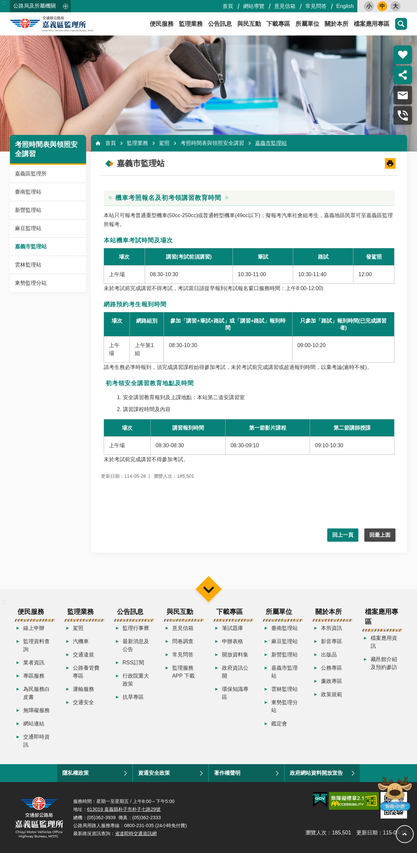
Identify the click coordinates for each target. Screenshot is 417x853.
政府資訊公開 (235, 672)
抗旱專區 (133, 697)
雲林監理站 (28, 265)
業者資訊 (33, 662)
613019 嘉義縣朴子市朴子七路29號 (124, 809)
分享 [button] (402, 75)
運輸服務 (83, 689)
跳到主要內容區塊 (3, 3)
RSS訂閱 (133, 662)
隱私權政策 (75, 773)
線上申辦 (33, 628)
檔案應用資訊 (384, 642)
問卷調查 (182, 641)
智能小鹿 (394, 793)
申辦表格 (232, 641)
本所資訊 (331, 628)
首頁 (228, 6)
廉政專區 (331, 681)
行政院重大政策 (136, 680)
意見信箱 (284, 6)
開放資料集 (235, 654)
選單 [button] (208, 589)
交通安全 (83, 702)
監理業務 (191, 24)
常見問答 (316, 6)
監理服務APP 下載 (183, 672)
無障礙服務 (36, 710)
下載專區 (278, 24)
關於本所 (336, 24)
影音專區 (331, 641)
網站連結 (33, 723)
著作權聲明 (227, 773)
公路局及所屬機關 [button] (34, 6)
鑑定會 (279, 723)
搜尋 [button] (401, 24)
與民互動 (249, 24)
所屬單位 (307, 24)
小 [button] (369, 6)
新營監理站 (28, 210)
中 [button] (382, 6)
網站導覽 (253, 6)
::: (4, 3)
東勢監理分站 (31, 283)
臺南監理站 (28, 192)
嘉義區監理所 (69, 23)
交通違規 (83, 654)
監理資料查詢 (36, 645)
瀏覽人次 (316, 832)
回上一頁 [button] (342, 535)
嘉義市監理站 (31, 246)
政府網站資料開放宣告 (316, 773)
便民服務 (162, 24)
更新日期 (367, 832)
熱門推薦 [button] (402, 54)
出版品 (329, 654)
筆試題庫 (232, 628)
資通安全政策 (154, 773)
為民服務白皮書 (36, 693)
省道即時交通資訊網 (136, 833)
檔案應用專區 (372, 24)
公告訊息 (220, 24)
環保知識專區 (235, 693)
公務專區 (331, 668)
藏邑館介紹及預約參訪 (384, 663)
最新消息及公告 (136, 645)
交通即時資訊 (36, 741)
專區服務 (33, 676)
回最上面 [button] (380, 535)
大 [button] (395, 6)
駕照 (164, 143)
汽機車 (81, 641)
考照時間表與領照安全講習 (212, 143)
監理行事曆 (136, 628)
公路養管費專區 (86, 672)
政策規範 (331, 694)
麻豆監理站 (28, 228)
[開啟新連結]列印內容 (390, 163)
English (345, 6)
